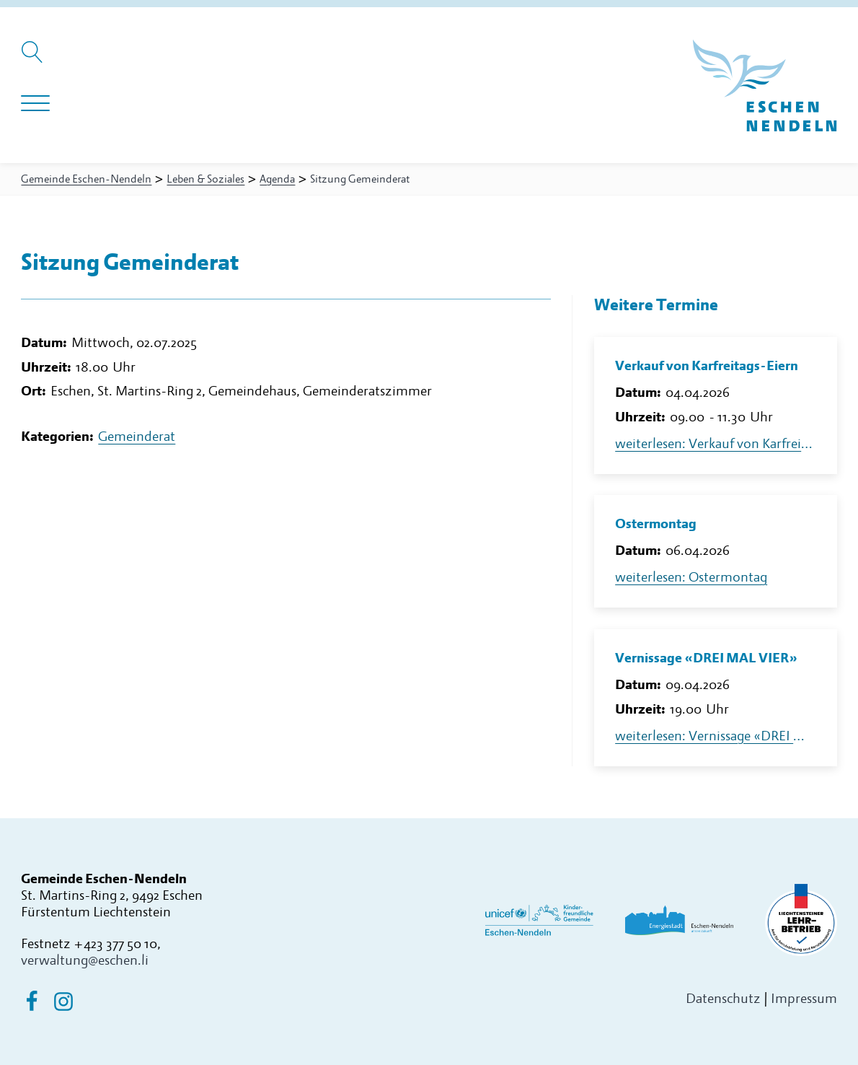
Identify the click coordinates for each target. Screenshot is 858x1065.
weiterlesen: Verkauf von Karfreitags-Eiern (715, 444)
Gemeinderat (136, 437)
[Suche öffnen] (34, 59)
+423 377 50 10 (115, 944)
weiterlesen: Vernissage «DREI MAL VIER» (715, 736)
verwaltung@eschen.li (85, 960)
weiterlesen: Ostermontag (691, 577)
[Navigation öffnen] (35, 104)
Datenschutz (723, 999)
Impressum (804, 999)
